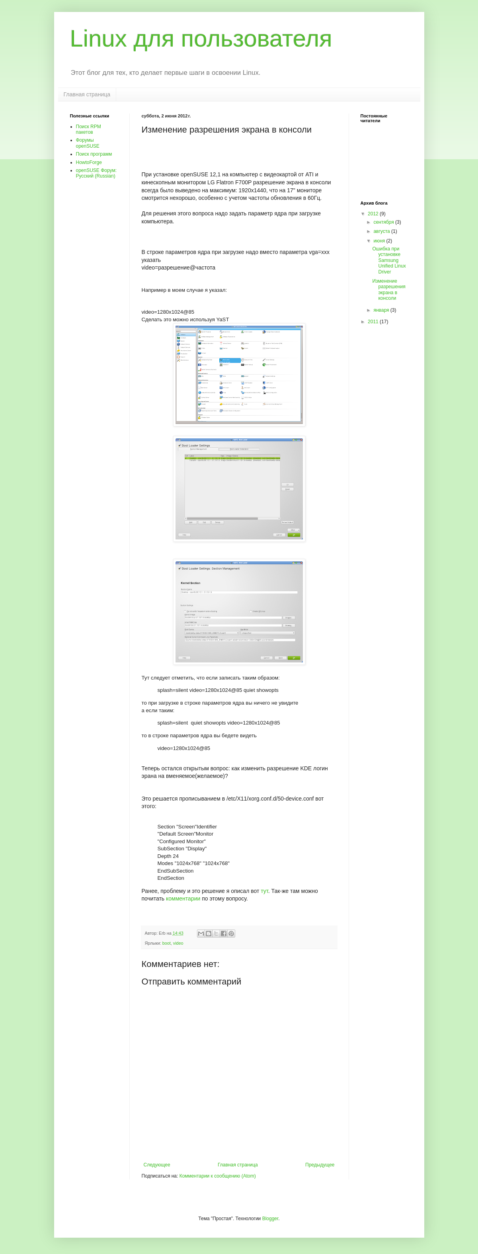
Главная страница (87, 94)
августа (382, 231)
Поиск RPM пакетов (88, 129)
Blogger (270, 1218)
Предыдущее (319, 1165)
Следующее (157, 1165)
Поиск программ (94, 154)
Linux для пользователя (201, 38)
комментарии (183, 898)
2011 (374, 321)
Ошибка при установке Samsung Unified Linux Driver (389, 260)
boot (166, 943)
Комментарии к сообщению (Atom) (217, 1176)
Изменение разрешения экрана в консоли (388, 289)
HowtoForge (89, 162)
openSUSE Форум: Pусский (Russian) (96, 173)
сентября (384, 222)
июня (379, 241)
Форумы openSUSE (88, 142)
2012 (374, 214)
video (178, 943)
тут (264, 891)
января (381, 310)
